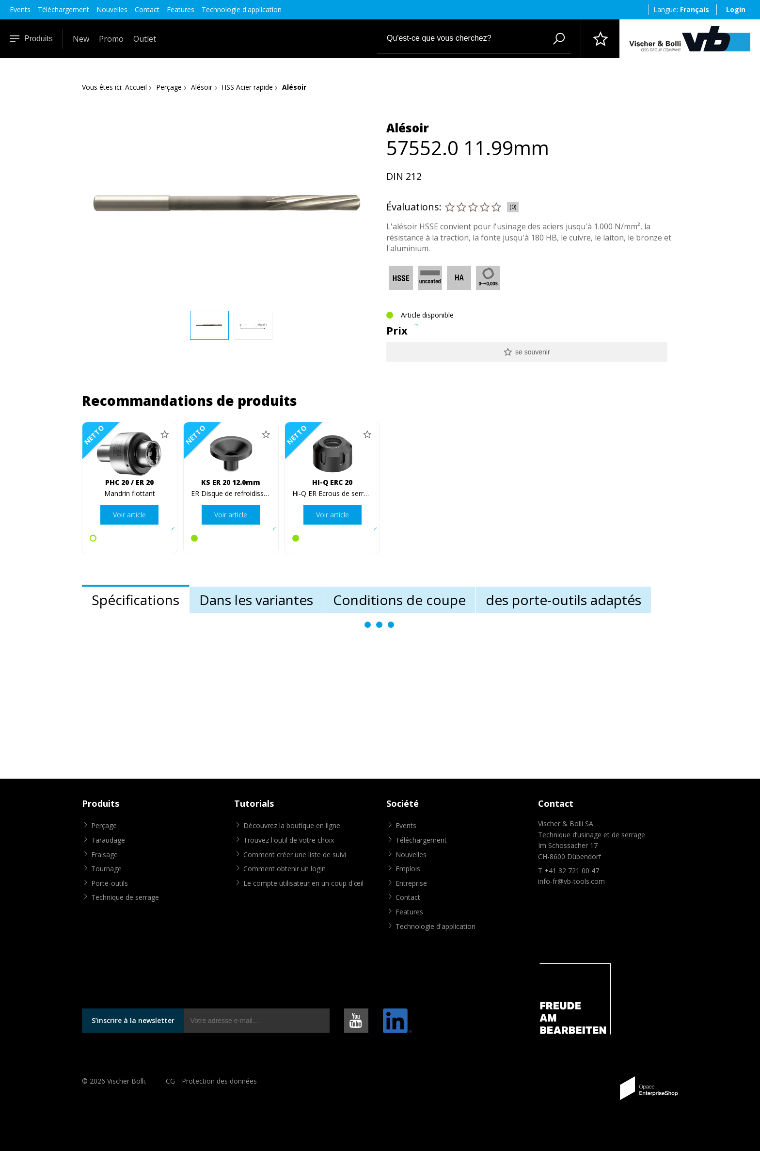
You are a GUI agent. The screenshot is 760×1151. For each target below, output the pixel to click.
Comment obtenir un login (284, 868)
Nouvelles (111, 9)
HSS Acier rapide (247, 87)
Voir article (129, 514)
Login (735, 9)
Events (20, 9)
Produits (31, 38)
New (81, 38)
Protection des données (219, 1081)
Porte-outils (109, 883)
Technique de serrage (125, 897)
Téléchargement (63, 9)
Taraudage (108, 840)
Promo (111, 38)
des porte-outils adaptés (563, 600)
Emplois (408, 868)
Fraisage (104, 854)
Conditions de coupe (399, 600)
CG (170, 1081)
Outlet (144, 38)
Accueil (136, 87)
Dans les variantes (256, 600)
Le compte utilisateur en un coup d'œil (303, 883)
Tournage (106, 868)
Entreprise (411, 883)
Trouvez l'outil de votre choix (288, 840)
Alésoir (201, 87)
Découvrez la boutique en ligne (291, 825)
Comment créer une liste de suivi (294, 854)
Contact (147, 9)
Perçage (169, 87)
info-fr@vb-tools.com (571, 881)
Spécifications (135, 600)
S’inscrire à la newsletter (133, 1020)
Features (180, 9)
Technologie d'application (242, 9)
